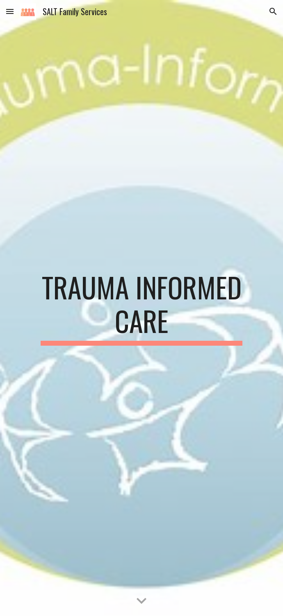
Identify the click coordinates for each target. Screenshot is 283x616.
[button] (10, 11)
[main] (141, 308)
